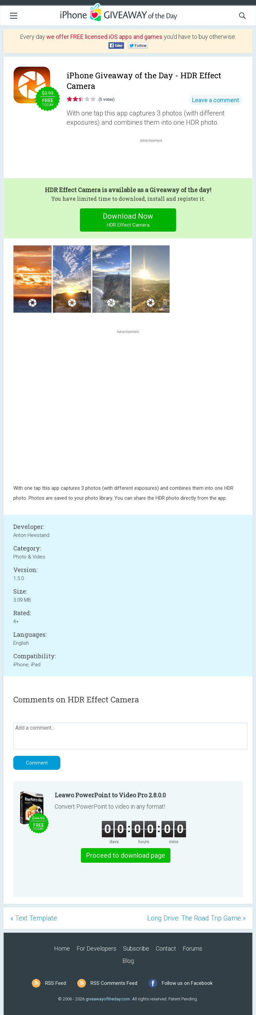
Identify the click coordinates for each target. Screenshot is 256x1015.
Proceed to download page (125, 855)
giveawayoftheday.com (108, 998)
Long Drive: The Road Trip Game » (196, 918)
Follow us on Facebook (187, 983)
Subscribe (136, 948)
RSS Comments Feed (114, 983)
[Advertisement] (154, 159)
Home (62, 948)
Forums (192, 948)
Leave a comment (215, 100)
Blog (128, 960)
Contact (166, 948)
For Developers (96, 948)
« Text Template (33, 918)
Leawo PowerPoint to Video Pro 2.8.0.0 (110, 795)
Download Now (128, 221)
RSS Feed (55, 983)
